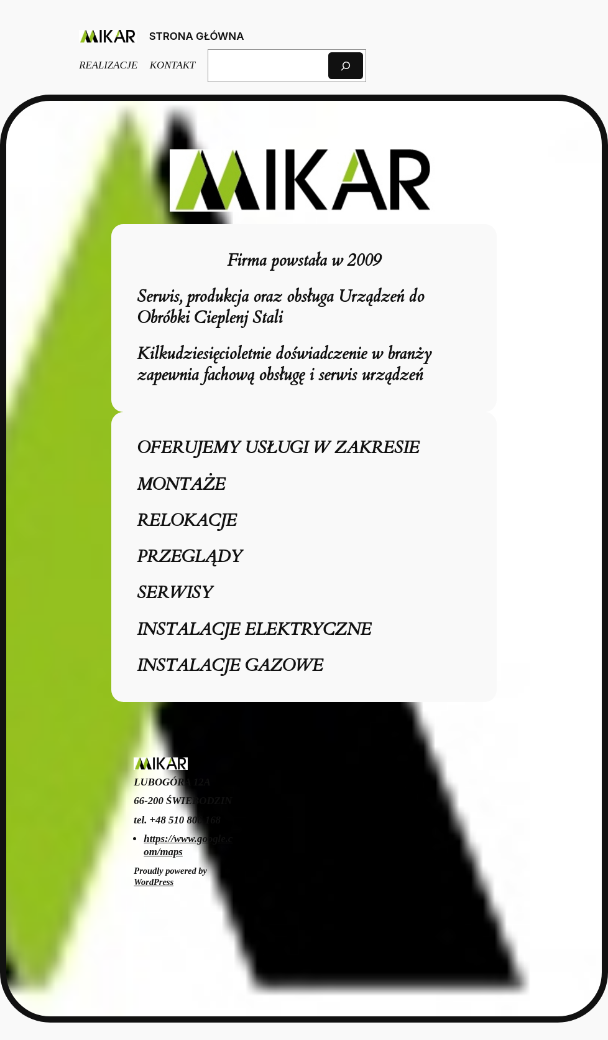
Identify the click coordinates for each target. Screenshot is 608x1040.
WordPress (153, 882)
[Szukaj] (345, 65)
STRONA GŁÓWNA (196, 36)
